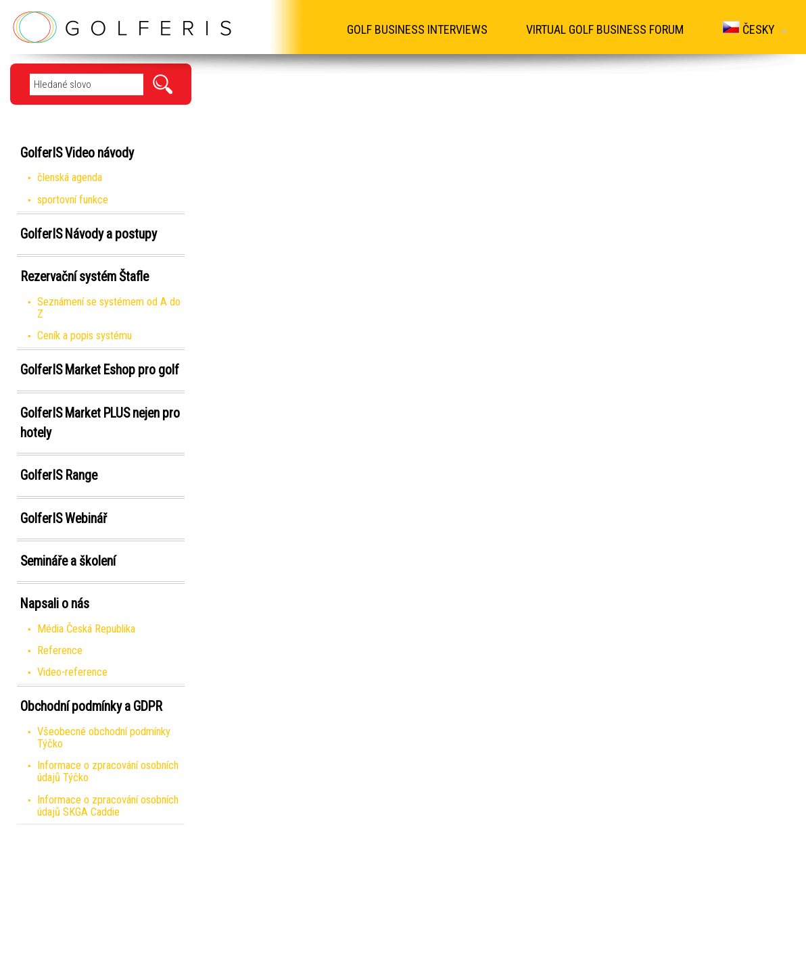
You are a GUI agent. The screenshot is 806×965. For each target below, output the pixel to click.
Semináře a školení (68, 561)
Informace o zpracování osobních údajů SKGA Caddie (108, 805)
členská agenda (69, 177)
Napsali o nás (54, 604)
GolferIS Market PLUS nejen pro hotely (100, 423)
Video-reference (72, 672)
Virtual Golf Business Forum (601, 29)
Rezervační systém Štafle (84, 276)
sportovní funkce (72, 199)
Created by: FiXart (446, 950)
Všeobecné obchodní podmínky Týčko (103, 737)
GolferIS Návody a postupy (88, 234)
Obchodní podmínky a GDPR (91, 706)
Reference (59, 650)
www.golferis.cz (490, 879)
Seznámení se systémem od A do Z (109, 307)
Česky (753, 28)
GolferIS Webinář (63, 518)
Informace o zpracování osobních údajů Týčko (108, 771)
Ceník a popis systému (84, 335)
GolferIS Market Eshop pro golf (99, 370)
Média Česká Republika (86, 628)
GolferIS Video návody (77, 153)
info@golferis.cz (492, 908)
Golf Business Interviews (411, 29)
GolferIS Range (58, 475)
